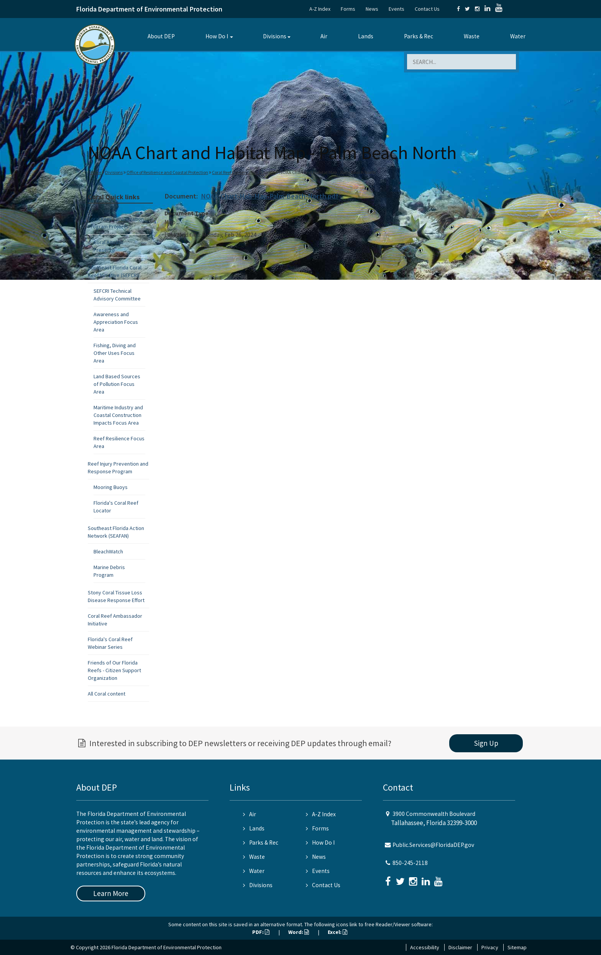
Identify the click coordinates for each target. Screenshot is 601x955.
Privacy (489, 947)
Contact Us (427, 8)
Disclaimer (460, 947)
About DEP (161, 36)
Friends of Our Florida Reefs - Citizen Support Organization (114, 670)
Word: (298, 932)
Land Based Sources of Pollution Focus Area (117, 384)
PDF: (260, 932)
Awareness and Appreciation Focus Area (116, 322)
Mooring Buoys (111, 487)
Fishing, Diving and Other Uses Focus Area (115, 353)
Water (517, 36)
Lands (365, 36)
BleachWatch (108, 551)
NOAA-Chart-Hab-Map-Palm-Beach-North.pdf (269, 196)
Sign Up (486, 743)
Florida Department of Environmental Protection (149, 9)
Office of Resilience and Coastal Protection (167, 172)
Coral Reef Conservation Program (244, 172)
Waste (471, 36)
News (372, 8)
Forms (348, 8)
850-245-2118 (410, 862)
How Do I (216, 36)
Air (323, 36)
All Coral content (106, 693)
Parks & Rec (418, 36)
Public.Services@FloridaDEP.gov (433, 844)
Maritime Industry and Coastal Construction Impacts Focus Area (118, 415)
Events (396, 8)
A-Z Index (319, 8)
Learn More (110, 893)
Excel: (337, 932)
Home (95, 172)
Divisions (274, 36)
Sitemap (517, 947)
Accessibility (424, 947)
